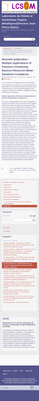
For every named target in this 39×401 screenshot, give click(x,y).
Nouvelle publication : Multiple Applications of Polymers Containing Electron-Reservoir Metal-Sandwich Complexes (18, 265)
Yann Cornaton (21, 77)
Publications (18, 48)
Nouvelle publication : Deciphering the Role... (16, 302)
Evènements (7, 187)
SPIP (21, 371)
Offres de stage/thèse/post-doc (12, 197)
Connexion (5, 387)
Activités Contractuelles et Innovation (14, 182)
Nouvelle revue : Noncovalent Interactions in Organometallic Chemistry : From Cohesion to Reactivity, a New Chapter (16, 291)
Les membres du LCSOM (10, 194)
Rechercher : (7, 36)
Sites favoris (6, 228)
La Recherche (7, 192)
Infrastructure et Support (10, 189)
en (36, 387)
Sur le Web (6, 231)
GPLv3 (5, 374)
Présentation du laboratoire (11, 199)
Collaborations (7, 185)
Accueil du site (7, 48)
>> (33, 39)
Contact (15, 371)
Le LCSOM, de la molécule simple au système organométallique (17, 202)
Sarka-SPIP (29, 371)
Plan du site (6, 371)
